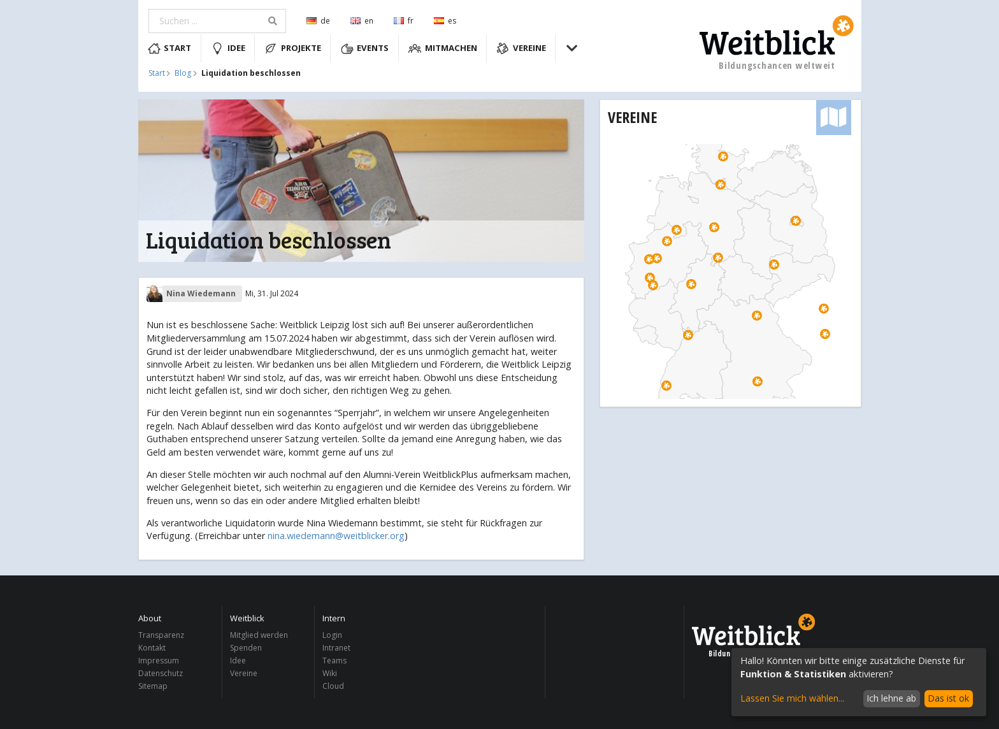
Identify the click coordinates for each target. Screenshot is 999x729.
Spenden (246, 647)
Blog (183, 73)
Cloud (333, 686)
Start (170, 48)
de (318, 20)
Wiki (329, 673)
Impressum (158, 660)
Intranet (336, 647)
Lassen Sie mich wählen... (792, 698)
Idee (228, 48)
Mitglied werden (259, 635)
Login (332, 635)
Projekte (292, 48)
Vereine (521, 48)
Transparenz (161, 635)
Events (365, 48)
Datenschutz (160, 673)
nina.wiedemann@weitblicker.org (336, 536)
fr (403, 20)
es (445, 20)
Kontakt (152, 647)
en (361, 20)
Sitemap (153, 686)
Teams (334, 660)
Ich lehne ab (891, 698)
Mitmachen (442, 48)
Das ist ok (948, 698)
